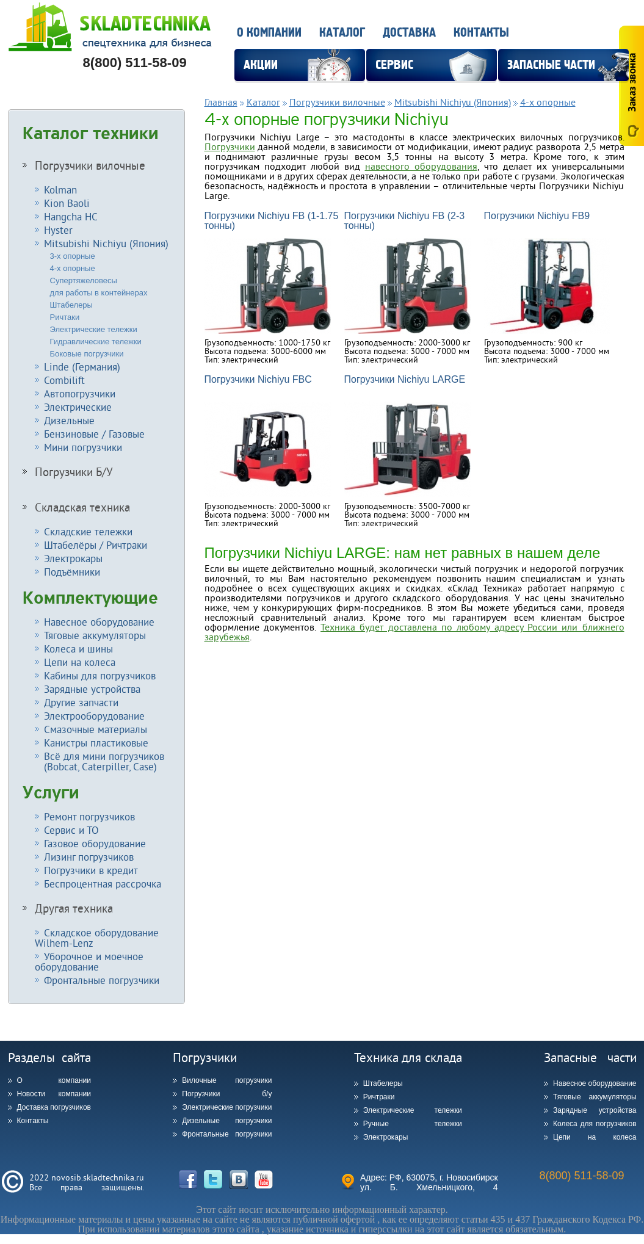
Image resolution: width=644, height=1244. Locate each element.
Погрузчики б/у (227, 1094)
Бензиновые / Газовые (94, 433)
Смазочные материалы (95, 729)
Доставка (409, 32)
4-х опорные (72, 268)
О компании (269, 32)
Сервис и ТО (71, 829)
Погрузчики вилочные (90, 165)
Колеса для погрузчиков (595, 1123)
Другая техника (74, 908)
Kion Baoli (67, 203)
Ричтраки (379, 1097)
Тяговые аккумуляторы (95, 635)
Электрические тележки (93, 329)
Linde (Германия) (82, 366)
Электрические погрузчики (227, 1107)
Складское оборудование (97, 937)
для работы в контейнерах (99, 292)
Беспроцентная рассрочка (102, 883)
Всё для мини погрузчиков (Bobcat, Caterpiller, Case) (99, 761)
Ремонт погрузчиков (89, 816)
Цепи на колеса (79, 662)
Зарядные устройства (92, 688)
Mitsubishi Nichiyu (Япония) (106, 243)
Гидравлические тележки (96, 341)
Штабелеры (71, 304)
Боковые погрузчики (87, 353)
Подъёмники (72, 571)
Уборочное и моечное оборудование (89, 961)
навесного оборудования (421, 166)
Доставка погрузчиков (54, 1107)
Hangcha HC (71, 216)
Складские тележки (88, 531)
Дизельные (69, 420)
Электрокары (73, 558)
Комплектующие (90, 598)
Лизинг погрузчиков (89, 856)
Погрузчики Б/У (74, 472)
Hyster (58, 229)
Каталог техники (91, 134)
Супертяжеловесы (83, 280)
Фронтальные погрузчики (101, 980)
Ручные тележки (412, 1123)
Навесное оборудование (99, 621)
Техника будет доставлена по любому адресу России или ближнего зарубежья (414, 632)
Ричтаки (65, 317)
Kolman (60, 189)
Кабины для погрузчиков (100, 675)
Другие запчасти (81, 702)
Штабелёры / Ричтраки (95, 544)
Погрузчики (229, 146)
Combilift (64, 380)
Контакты (481, 32)
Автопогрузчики (79, 393)
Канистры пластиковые (96, 742)
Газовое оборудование (95, 843)
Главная (220, 102)
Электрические (78, 406)
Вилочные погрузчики (227, 1080)
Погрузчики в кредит (91, 870)
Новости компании (54, 1094)
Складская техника (82, 507)
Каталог (342, 32)
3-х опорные (72, 256)
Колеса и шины (78, 648)
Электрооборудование (94, 715)
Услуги (51, 793)
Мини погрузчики (83, 447)
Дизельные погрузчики (227, 1120)
